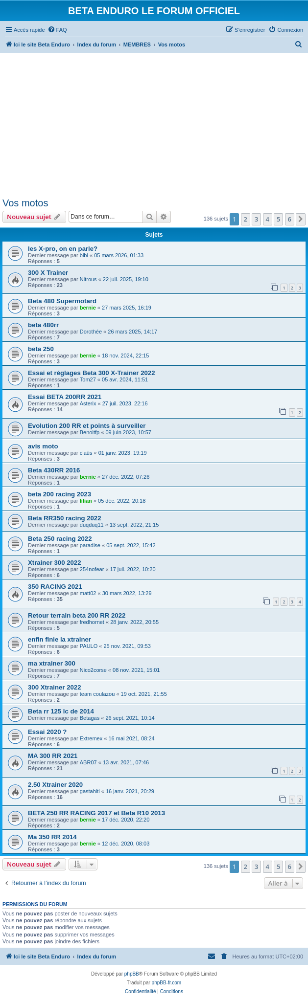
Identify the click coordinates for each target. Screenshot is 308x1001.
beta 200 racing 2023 (59, 494)
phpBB (131, 974)
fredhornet (92, 622)
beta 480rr (43, 325)
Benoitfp (89, 432)
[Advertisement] (154, 123)
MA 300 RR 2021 (52, 755)
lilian (86, 501)
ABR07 (88, 762)
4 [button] (267, 219)
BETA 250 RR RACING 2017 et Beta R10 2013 (96, 813)
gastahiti (90, 791)
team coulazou (97, 694)
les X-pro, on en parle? (62, 248)
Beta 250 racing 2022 (60, 538)
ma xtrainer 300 (51, 663)
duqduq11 (92, 525)
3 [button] (256, 219)
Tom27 (88, 379)
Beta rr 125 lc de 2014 (61, 711)
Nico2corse (93, 670)
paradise (90, 545)
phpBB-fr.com (167, 982)
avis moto (43, 446)
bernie (88, 308)
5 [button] (278, 219)
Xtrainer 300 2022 (54, 562)
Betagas (89, 718)
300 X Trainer (48, 272)
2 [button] (245, 219)
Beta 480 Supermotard (62, 301)
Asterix (88, 403)
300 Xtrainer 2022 (54, 687)
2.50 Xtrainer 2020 (55, 784)
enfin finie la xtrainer (59, 639)
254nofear (92, 569)
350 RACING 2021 (55, 586)
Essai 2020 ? (47, 731)
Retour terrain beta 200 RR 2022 (76, 615)
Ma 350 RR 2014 (52, 837)
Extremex (91, 738)
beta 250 (41, 349)
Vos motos (25, 203)
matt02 (88, 593)
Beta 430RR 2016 (54, 470)
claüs (86, 453)
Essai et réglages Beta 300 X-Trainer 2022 (91, 373)
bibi (84, 255)
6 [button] (289, 219)
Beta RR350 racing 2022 (64, 518)
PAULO (88, 646)
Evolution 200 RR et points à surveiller (86, 425)
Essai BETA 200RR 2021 (64, 396)
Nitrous (88, 279)
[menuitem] (57, 30)
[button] (301, 219)
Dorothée (91, 331)
